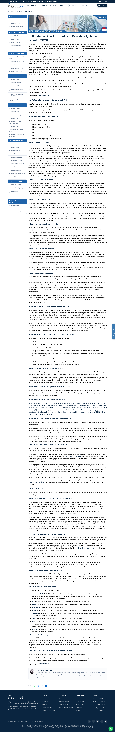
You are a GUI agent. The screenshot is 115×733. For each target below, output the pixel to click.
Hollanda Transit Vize (14, 50)
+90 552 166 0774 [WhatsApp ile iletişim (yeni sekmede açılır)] (99, 702)
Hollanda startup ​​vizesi (73, 458)
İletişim (61, 6)
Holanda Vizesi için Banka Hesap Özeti (16, 96)
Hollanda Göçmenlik (14, 206)
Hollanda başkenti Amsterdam (87, 549)
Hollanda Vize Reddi (14, 119)
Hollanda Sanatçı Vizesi (15, 155)
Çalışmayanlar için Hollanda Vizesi (16, 131)
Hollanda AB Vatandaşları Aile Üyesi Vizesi (16, 136)
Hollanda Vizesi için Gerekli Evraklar (16, 28)
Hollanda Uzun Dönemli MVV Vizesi (16, 58)
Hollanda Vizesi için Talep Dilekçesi (16, 91)
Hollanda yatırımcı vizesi (36, 483)
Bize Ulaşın (45, 705)
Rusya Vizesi (79, 708)
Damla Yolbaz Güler (46, 671)
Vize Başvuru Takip (47, 708)
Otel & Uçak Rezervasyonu (66, 708)
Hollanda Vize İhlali (14, 127)
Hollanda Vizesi (13, 21)
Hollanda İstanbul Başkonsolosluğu (13, 193)
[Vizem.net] (15, 698)
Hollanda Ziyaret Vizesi (15, 47)
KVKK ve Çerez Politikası (48, 711)
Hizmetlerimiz (31, 6)
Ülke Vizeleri (43, 6)
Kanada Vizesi (79, 700)
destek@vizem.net (99, 705)
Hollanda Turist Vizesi (14, 40)
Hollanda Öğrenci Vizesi (15, 66)
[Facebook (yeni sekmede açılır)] (101, 722)
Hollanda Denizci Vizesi (15, 171)
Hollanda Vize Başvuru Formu (16, 80)
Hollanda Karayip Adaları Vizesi (17, 174)
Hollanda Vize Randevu (15, 113)
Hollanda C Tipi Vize (14, 37)
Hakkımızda (53, 6)
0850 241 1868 (44, 97)
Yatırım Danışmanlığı (64, 703)
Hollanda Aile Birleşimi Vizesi (16, 63)
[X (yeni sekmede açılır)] (105, 722)
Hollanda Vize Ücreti (14, 24)
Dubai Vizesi (79, 711)
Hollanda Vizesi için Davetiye (16, 87)
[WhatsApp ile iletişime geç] (111, 729)
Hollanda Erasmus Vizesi (15, 145)
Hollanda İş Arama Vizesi (15, 161)
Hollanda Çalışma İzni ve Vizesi (17, 69)
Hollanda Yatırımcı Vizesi (15, 72)
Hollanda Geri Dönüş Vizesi (16, 158)
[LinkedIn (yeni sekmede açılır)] (97, 722)
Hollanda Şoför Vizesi (14, 178)
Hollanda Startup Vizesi (15, 168)
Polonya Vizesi (80, 703)
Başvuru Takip (103, 1)
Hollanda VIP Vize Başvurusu (16, 116)
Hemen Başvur (102, 6)
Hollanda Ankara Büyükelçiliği (17, 189)
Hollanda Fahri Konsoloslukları (17, 197)
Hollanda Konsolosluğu (15, 186)
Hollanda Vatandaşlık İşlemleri (17, 213)
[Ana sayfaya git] (8, 12)
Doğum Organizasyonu (65, 705)
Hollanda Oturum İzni (14, 210)
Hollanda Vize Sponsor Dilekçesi (15, 101)
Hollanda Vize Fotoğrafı (15, 84)
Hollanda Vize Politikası (15, 109)
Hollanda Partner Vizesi (15, 151)
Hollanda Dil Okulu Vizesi (15, 148)
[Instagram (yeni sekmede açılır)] (89, 722)
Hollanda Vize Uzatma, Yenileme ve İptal (15, 123)
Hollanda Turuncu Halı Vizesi (16, 165)
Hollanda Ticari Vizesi (14, 43)
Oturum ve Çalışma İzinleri (65, 700)
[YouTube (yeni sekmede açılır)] (93, 722)
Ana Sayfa (44, 700)
